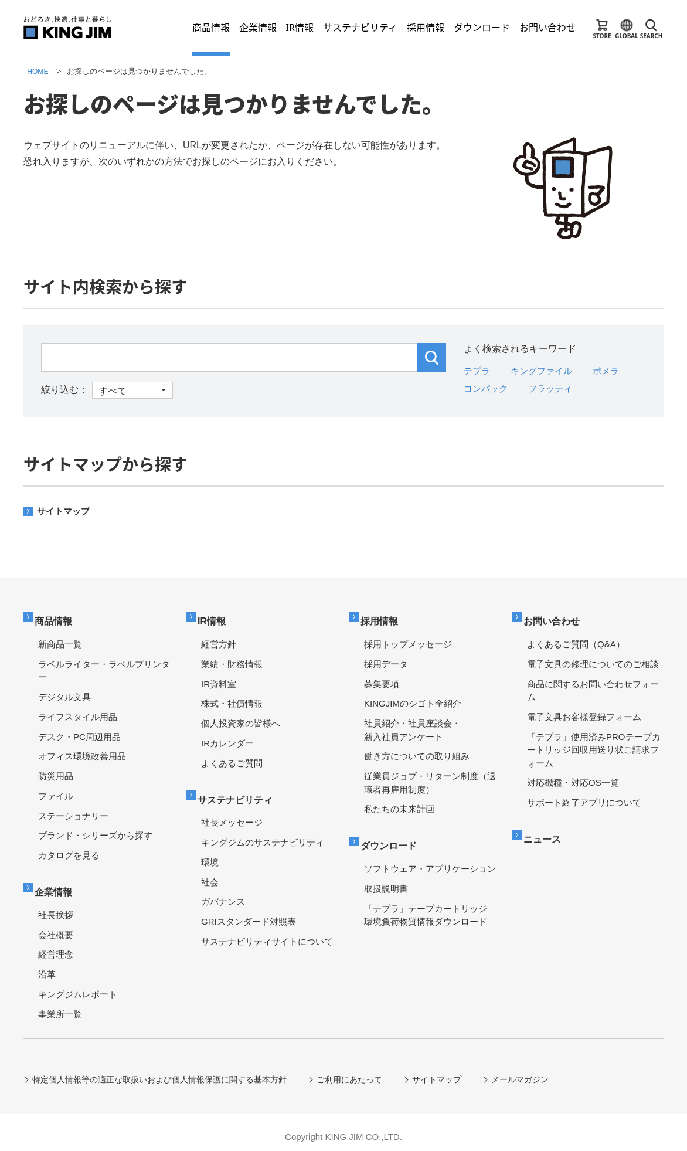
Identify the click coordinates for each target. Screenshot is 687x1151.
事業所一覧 (60, 1005)
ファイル (55, 792)
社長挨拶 (55, 906)
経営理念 (55, 946)
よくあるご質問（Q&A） (576, 640)
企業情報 (57, 884)
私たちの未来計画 (399, 805)
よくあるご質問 (232, 758)
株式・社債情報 (232, 699)
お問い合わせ (556, 618)
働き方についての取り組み (417, 752)
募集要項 (381, 679)
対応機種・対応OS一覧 (573, 778)
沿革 (47, 966)
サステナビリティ (240, 792)
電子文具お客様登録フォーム (584, 713)
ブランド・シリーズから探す (95, 831)
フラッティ (554, 388)
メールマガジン (522, 1071)
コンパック (487, 388)
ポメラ (612, 371)
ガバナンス (223, 893)
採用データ (386, 660)
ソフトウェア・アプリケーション (430, 860)
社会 (210, 873)
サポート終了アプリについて (584, 798)
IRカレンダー (227, 739)
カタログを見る (69, 851)
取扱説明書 (386, 880)
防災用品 (55, 772)
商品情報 (57, 618)
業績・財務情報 (232, 660)
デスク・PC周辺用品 (79, 732)
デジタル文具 (64, 693)
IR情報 (215, 618)
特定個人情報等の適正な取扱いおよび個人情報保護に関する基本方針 (160, 1071)
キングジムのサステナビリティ (262, 834)
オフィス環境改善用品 (82, 752)
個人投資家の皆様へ (240, 719)
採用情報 (383, 618)
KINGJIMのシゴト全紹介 (412, 699)
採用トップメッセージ (408, 640)
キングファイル (545, 371)
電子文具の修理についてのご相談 (593, 660)
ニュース (546, 831)
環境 (210, 853)
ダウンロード (393, 838)
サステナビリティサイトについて (267, 933)
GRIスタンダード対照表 (248, 913)
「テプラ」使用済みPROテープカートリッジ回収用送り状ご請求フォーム (594, 745)
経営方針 (218, 640)
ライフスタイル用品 (77, 713)
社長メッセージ (232, 814)
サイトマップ (65, 511)
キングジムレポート (77, 985)
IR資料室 (218, 679)
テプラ (478, 371)
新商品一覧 (60, 640)
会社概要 (55, 926)
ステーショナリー (73, 811)
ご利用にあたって (350, 1071)
